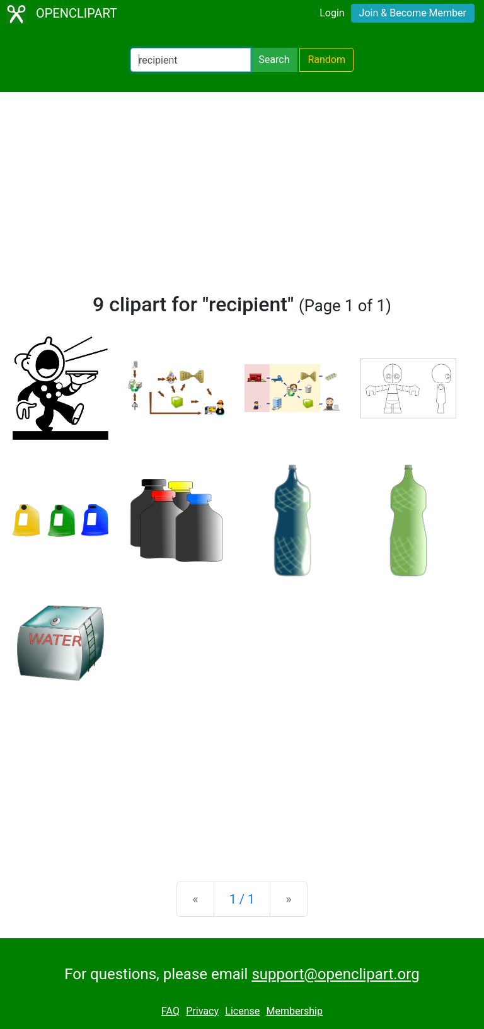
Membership (295, 1011)
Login (332, 13)
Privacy (202, 1011)
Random (326, 60)
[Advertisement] (242, 198)
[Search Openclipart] (190, 60)
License (242, 1011)
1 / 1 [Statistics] (242, 899)
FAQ (170, 1011)
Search (273, 60)
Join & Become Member (412, 13)
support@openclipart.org (335, 974)
